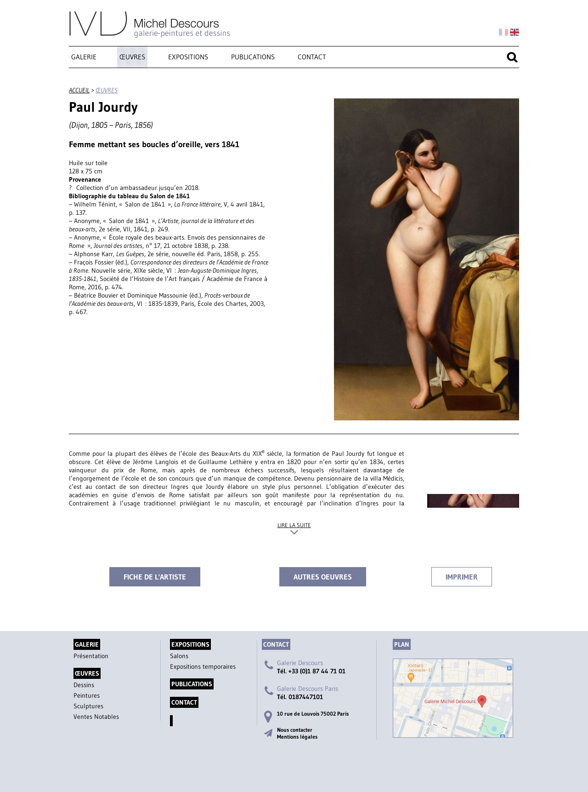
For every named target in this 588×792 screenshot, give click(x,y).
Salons (179, 656)
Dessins (84, 685)
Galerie (83, 56)
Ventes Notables (96, 716)
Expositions (188, 56)
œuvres (132, 56)
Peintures (87, 695)
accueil (79, 90)
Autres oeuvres (323, 576)
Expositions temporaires (203, 666)
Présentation (91, 656)
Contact (312, 56)
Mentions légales (297, 736)
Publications (253, 56)
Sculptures (88, 706)
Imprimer (462, 576)
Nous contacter (294, 729)
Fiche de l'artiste (155, 576)
